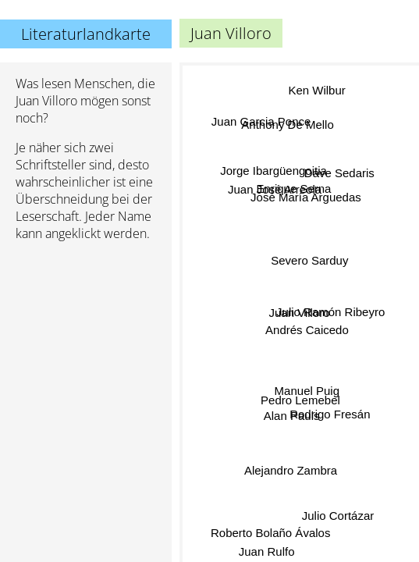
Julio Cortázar (339, 511)
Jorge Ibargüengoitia (273, 171)
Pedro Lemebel (299, 400)
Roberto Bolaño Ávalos (268, 529)
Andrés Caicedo (307, 328)
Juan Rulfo (268, 551)
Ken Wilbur (317, 91)
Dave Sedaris (339, 174)
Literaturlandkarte (86, 33)
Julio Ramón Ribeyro (329, 311)
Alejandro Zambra (289, 468)
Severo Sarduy (309, 260)
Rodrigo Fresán (329, 412)
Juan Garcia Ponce (261, 122)
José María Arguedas (305, 197)
